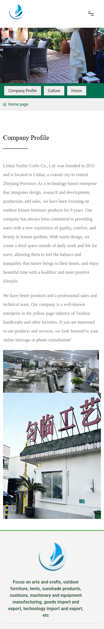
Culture (54, 90)
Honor (76, 90)
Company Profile (22, 90)
